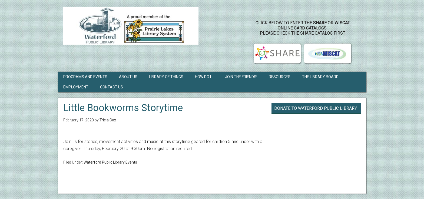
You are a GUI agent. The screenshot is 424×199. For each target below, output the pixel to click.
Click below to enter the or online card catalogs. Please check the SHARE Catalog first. (303, 28)
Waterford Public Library (130, 26)
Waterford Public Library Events (110, 162)
